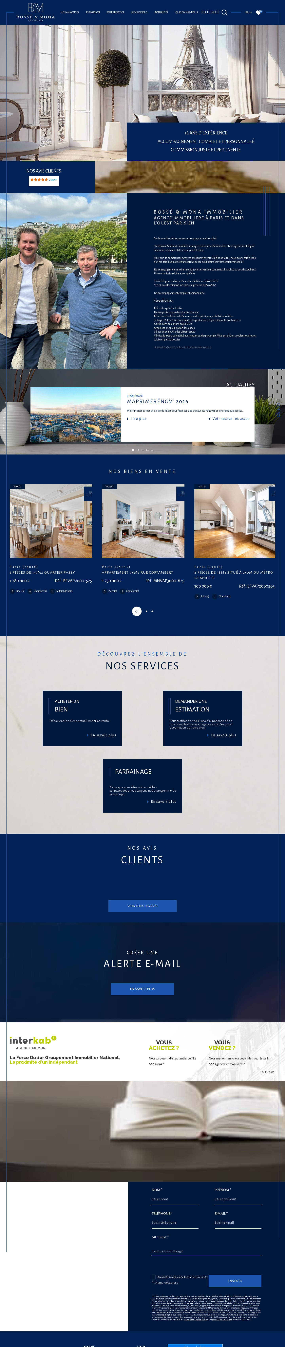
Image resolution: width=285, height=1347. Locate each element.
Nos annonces (70, 12)
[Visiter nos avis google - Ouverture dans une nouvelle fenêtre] (141, 1333)
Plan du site (149, 1345)
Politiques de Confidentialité (195, 1290)
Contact (278, 410)
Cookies (211, 1345)
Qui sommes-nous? (187, 12)
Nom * (157, 1161)
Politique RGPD (199, 1345)
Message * (160, 1208)
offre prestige (115, 12)
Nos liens (186, 1345)
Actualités (161, 12)
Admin (178, 1345)
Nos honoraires (134, 1345)
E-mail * (221, 1184)
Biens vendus (139, 12)
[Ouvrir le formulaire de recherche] (214, 12)
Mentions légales (165, 1345)
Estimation (93, 12)
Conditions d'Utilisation (222, 1290)
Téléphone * (162, 1184)
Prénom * (223, 1161)
